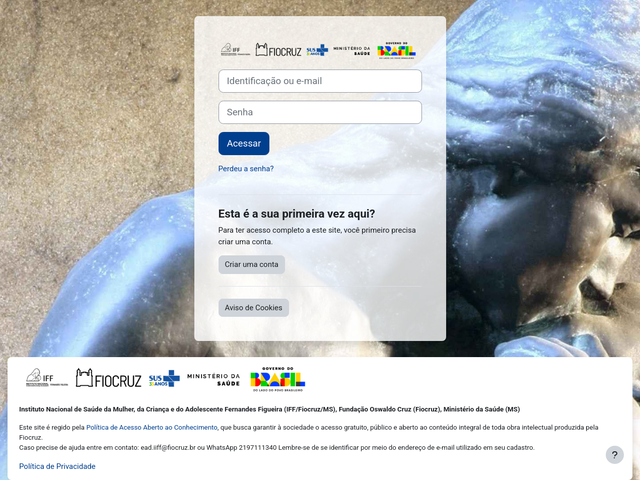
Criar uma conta (252, 264)
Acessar (244, 143)
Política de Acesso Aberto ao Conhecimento (151, 427)
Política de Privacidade (57, 466)
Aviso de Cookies (253, 307)
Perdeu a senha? (246, 168)
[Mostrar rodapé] (615, 455)
